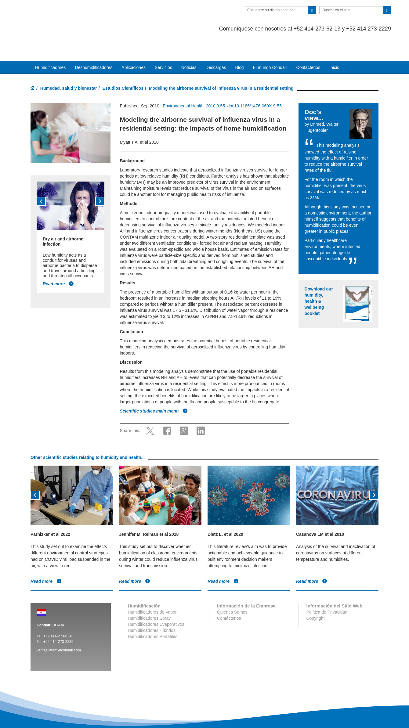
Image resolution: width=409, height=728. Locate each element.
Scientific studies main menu (154, 386)
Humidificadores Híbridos (152, 606)
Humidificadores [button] (50, 43)
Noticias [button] (189, 43)
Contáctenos (308, 43)
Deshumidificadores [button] (93, 43)
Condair (66, 14)
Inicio (334, 43)
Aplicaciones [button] (133, 43)
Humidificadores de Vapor (152, 587)
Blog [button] (239, 43)
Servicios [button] (163, 43)
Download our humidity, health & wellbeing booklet (319, 276)
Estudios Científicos (123, 63)
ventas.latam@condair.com (59, 626)
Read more (58, 259)
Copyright (315, 593)
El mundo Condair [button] (270, 43)
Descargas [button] (216, 43)
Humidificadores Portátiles (153, 612)
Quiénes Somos (232, 587)
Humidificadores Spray (149, 593)
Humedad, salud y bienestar (68, 63)
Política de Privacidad (326, 587)
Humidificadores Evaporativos (156, 599)
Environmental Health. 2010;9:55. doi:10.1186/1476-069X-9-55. (223, 81)
